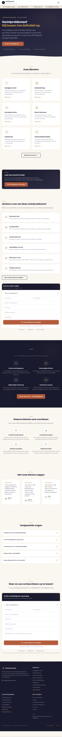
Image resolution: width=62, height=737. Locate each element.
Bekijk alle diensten (31, 155)
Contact (35, 709)
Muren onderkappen (38, 680)
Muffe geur (5, 709)
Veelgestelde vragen (38, 702)
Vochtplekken (6, 704)
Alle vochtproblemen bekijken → (14, 277)
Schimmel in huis (7, 697)
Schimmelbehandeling (39, 685)
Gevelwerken (36, 687)
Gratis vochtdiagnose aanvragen (31, 734)
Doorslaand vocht (37, 675)
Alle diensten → (37, 690)
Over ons (35, 707)
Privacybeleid (50, 725)
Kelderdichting (37, 673)
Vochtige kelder (6, 700)
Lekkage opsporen (7, 707)
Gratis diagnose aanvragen (16, 184)
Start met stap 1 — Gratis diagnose (31, 396)
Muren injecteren (37, 678)
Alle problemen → (7, 712)
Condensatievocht (7, 702)
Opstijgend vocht (37, 670)
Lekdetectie (36, 682)
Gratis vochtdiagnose (13, 44)
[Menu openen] (58, 2)
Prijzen (35, 700)
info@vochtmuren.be (9, 680)
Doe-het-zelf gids (37, 697)
